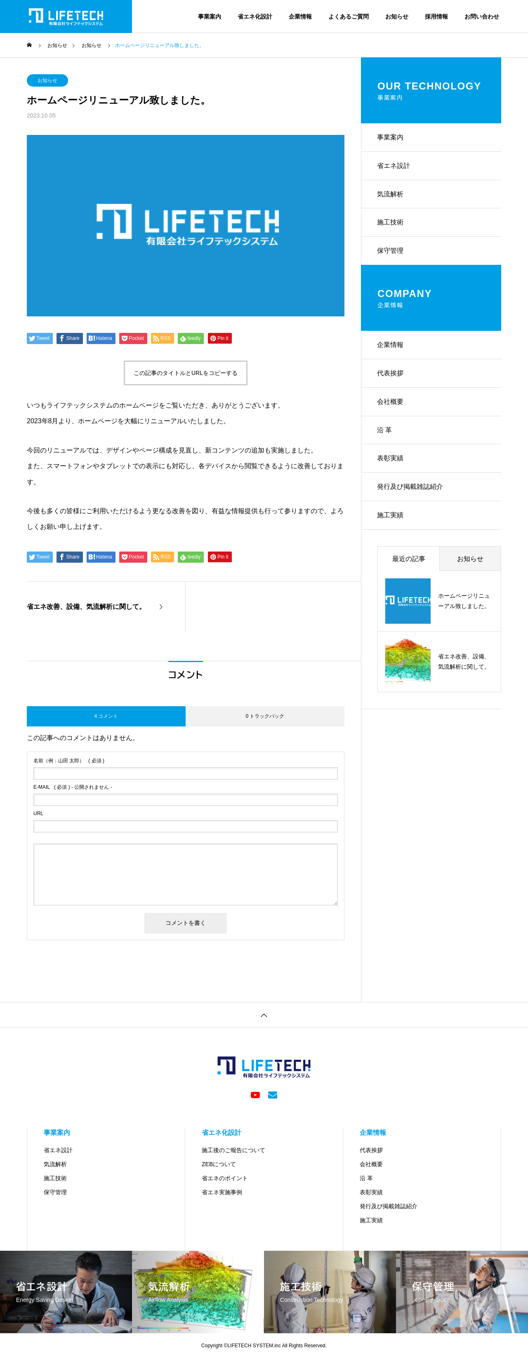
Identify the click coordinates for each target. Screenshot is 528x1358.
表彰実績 (390, 463)
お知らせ (396, 16)
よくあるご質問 (348, 16)
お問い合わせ (481, 16)
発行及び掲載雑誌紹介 (410, 491)
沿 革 (384, 434)
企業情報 (300, 16)
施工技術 (390, 224)
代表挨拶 (390, 376)
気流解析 (390, 195)
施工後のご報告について (233, 1150)
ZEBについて (219, 1164)
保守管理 (390, 253)
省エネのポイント (225, 1178)
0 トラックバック (264, 716)
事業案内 (209, 16)
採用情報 (436, 16)
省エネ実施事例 (222, 1192)
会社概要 (390, 405)
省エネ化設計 (255, 16)
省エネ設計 (393, 166)
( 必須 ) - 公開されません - (72, 787)
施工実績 (390, 520)
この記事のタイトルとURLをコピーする (186, 373)
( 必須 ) (68, 760)
